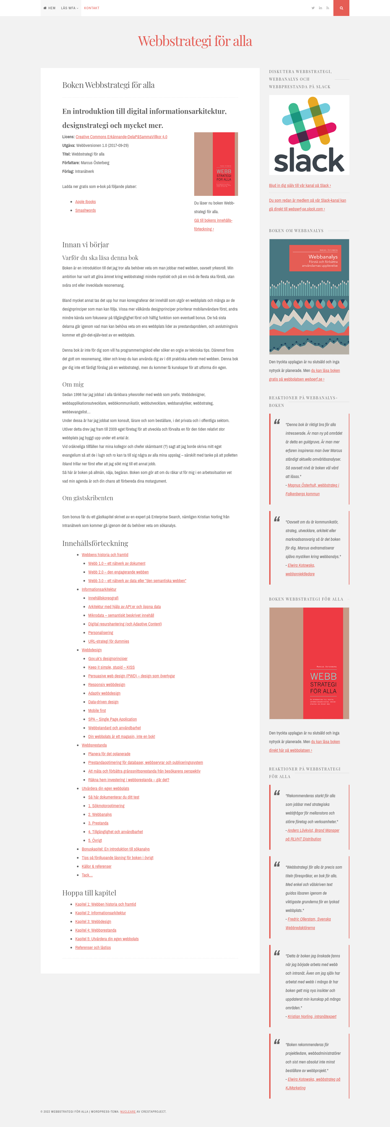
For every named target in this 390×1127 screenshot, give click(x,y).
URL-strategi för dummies (108, 641)
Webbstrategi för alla (195, 40)
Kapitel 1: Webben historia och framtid (105, 904)
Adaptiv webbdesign (104, 693)
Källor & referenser (96, 866)
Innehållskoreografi (103, 598)
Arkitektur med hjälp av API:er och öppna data (124, 606)
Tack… (87, 875)
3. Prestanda (98, 823)
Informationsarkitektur (99, 589)
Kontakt (92, 8)
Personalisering (100, 632)
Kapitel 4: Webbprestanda (95, 930)
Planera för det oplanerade (109, 754)
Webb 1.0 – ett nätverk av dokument (116, 563)
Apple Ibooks (85, 202)
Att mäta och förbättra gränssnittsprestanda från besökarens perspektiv (144, 771)
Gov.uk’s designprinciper (108, 658)
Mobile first (97, 710)
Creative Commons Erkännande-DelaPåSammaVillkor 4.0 (121, 137)
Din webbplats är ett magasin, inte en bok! (121, 736)
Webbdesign (92, 650)
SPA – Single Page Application (112, 719)
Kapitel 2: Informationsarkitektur (100, 913)
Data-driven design (103, 702)
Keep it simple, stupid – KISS (111, 667)
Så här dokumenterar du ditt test (113, 797)
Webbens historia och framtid (105, 555)
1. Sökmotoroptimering (106, 806)
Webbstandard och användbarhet (114, 728)
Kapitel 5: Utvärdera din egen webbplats (107, 939)
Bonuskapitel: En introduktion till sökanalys (116, 849)
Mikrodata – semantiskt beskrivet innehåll (121, 615)
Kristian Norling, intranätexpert (312, 1016)
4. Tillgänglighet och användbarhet (115, 832)
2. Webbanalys (100, 814)
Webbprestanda (94, 745)
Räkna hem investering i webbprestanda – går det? (128, 780)
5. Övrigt (95, 840)
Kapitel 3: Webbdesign (93, 921)
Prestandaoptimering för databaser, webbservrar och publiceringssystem (145, 762)
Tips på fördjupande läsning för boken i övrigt (117, 858)
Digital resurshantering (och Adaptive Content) (125, 624)
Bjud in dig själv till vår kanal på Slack (299, 185)
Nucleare (128, 1111)
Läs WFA (68, 8)
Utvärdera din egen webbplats (105, 788)
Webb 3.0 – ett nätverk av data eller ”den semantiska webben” (137, 581)
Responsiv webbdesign (106, 684)
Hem (49, 8)
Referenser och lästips (93, 947)
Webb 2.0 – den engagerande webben (118, 572)
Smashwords (85, 210)
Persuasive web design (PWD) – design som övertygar (131, 676)
